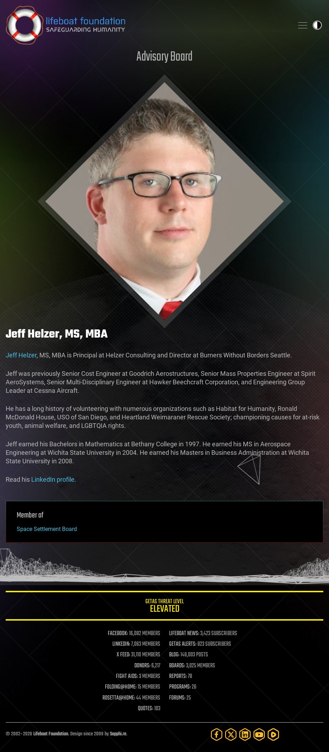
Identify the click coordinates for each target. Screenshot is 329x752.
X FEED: (123, 655)
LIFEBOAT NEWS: (184, 633)
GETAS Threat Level (164, 607)
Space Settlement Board (47, 529)
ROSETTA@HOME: (118, 698)
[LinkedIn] (245, 734)
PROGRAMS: (180, 687)
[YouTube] (259, 734)
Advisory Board (164, 57)
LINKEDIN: (121, 644)
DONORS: (142, 666)
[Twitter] (230, 734)
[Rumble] (273, 734)
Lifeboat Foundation (50, 734)
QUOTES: (145, 708)
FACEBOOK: (118, 633)
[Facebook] (216, 734)
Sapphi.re (118, 734)
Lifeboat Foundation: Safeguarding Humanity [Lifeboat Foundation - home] (147, 25)
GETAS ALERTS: (182, 644)
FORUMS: (177, 698)
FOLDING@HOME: (120, 687)
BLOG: (174, 655)
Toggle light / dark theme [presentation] (317, 25)
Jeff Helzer (21, 355)
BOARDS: (177, 666)
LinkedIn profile (52, 479)
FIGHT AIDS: (127, 676)
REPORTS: (178, 676)
